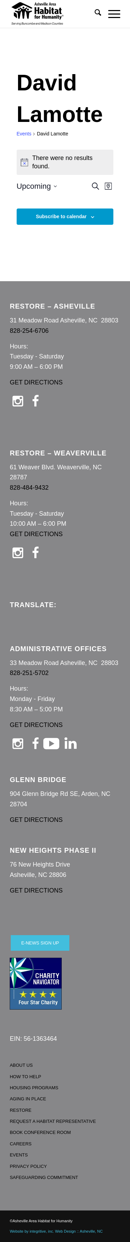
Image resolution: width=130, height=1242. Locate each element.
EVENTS (19, 1154)
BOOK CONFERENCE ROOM (40, 1132)
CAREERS (21, 1143)
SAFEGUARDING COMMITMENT (44, 1177)
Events (24, 133)
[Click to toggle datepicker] (37, 186)
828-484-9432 (29, 487)
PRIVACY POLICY (28, 1166)
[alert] (65, 162)
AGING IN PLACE (28, 1098)
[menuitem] (94, 14)
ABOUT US (21, 1065)
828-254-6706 (29, 330)
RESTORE (21, 1110)
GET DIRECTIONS (36, 382)
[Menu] (110, 14)
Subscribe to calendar (61, 216)
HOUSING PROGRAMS (34, 1087)
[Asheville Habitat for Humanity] (54, 14)
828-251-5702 (29, 672)
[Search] (94, 14)
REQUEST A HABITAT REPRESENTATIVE (53, 1121)
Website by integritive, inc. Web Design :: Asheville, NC (56, 1231)
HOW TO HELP (25, 1076)
